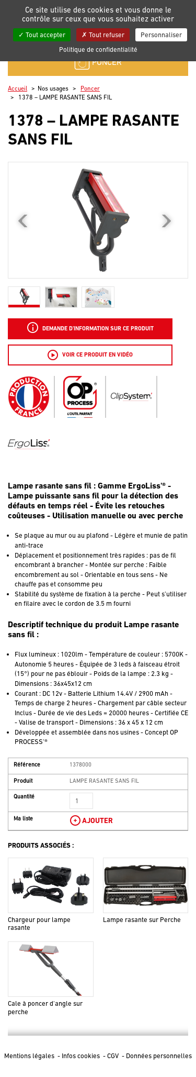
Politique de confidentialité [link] (98, 49)
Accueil (17, 88)
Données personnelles (159, 1056)
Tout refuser (103, 35)
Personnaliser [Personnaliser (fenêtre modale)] (161, 35)
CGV (113, 1056)
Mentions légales (30, 1056)
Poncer (90, 88)
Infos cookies (81, 1056)
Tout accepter (41, 35)
